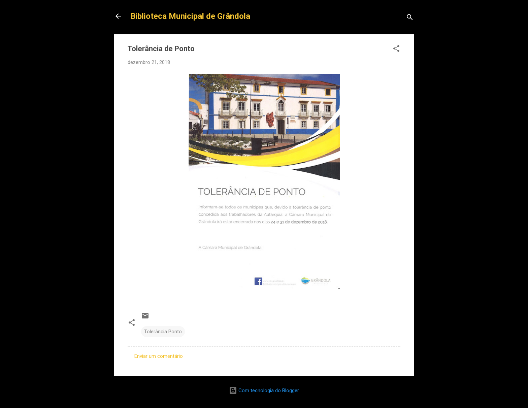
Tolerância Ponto (163, 332)
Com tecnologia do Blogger (264, 390)
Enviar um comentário (158, 356)
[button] (396, 49)
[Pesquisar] (410, 18)
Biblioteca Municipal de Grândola (190, 16)
